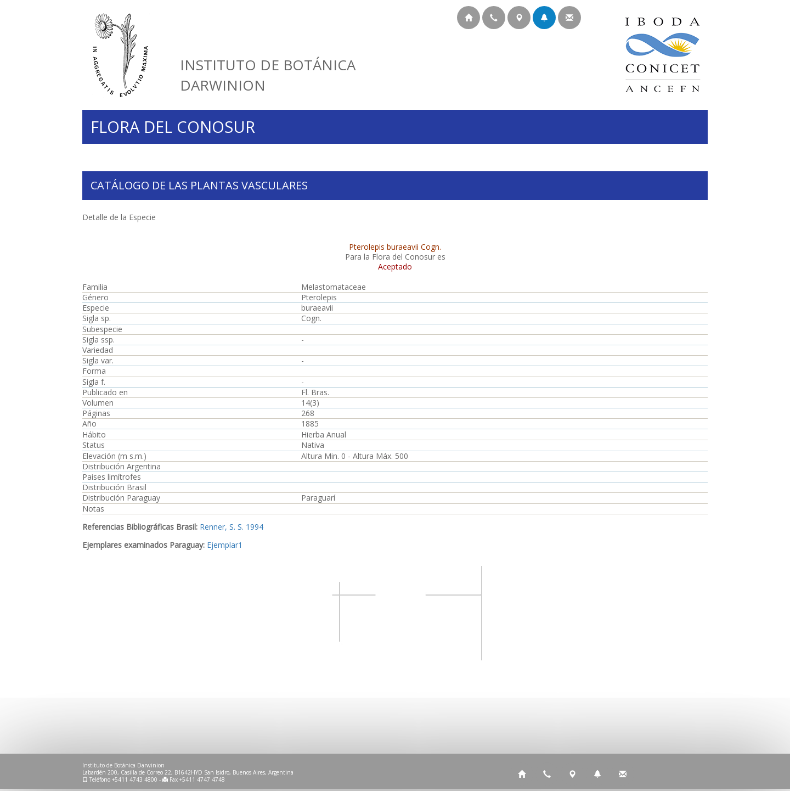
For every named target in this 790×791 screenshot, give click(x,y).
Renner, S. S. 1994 (231, 526)
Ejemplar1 (224, 545)
